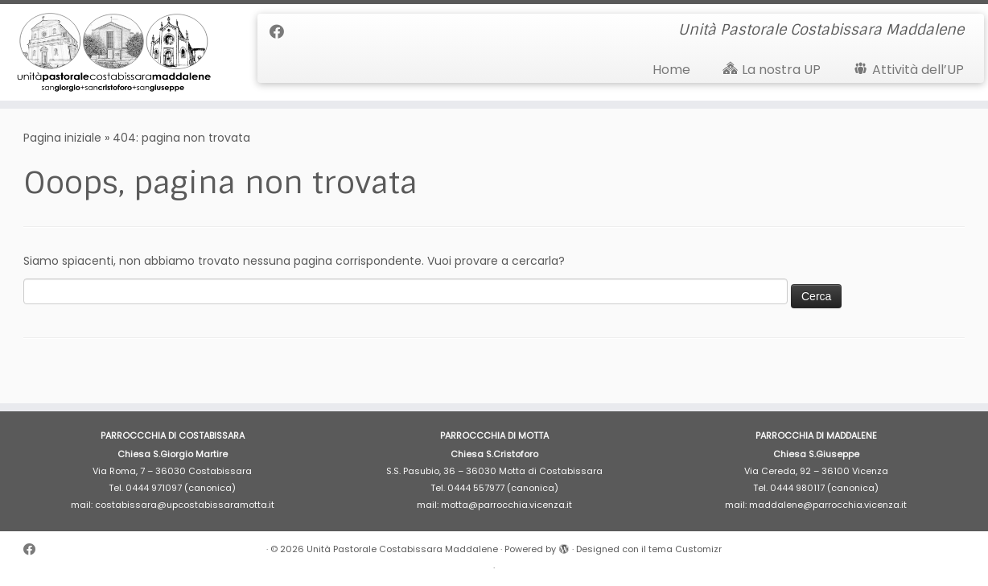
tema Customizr (685, 549)
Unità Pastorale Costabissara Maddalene (402, 549)
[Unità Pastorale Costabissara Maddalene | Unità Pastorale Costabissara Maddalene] (114, 52)
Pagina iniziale (62, 138)
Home (671, 69)
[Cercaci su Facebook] (282, 32)
